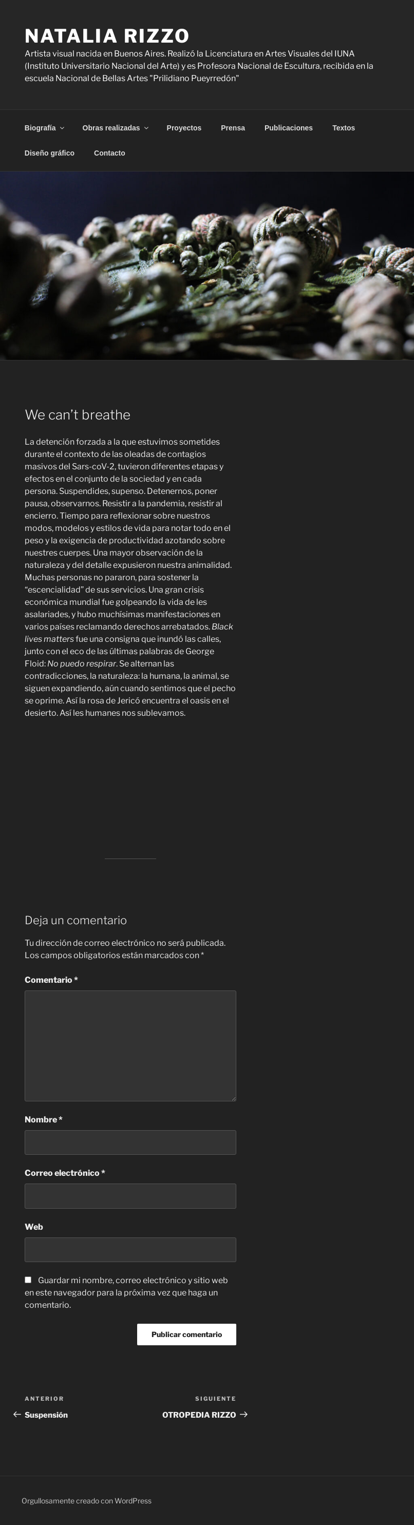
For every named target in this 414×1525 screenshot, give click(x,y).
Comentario (51, 980)
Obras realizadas (116, 128)
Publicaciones (289, 128)
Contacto (109, 153)
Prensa (233, 128)
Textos (343, 128)
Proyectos (184, 128)
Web (34, 1227)
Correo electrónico (65, 1173)
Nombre (44, 1119)
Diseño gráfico (49, 153)
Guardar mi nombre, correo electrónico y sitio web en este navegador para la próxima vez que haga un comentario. (126, 1292)
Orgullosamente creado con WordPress (87, 1500)
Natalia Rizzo (107, 36)
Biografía (45, 128)
